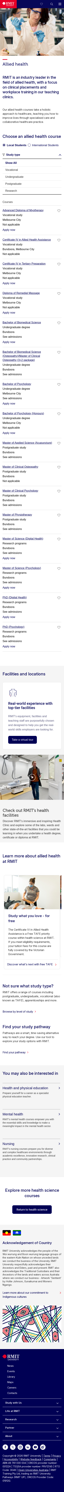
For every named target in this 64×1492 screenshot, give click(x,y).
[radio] (14, 144)
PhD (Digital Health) (15, 597)
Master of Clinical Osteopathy (20, 466)
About (8, 1436)
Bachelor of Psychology (17, 384)
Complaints (50, 1459)
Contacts (12, 1393)
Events (11, 1371)
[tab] (32, 163)
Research (11, 1419)
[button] (52, 4)
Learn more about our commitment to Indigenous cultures (32, 1294)
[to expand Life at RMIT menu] (57, 1411)
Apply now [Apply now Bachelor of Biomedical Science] (9, 342)
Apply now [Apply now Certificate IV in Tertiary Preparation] (9, 283)
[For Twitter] (13, 1446)
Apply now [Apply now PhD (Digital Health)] (9, 617)
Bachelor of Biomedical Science (22, 322)
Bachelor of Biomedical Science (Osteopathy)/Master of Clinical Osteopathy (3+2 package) (22, 355)
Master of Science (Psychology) (22, 568)
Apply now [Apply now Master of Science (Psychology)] (9, 587)
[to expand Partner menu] (57, 1427)
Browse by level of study (19, 1012)
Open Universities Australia (33, 1470)
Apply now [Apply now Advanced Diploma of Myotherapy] (9, 229)
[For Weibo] (43, 1446)
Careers (11, 1387)
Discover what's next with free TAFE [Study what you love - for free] (32, 964)
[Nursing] (31, 1144)
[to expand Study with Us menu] (57, 1402)
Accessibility (11, 1459)
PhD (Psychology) (13, 626)
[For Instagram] (20, 1446)
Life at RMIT (12, 1411)
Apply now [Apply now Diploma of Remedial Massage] (9, 312)
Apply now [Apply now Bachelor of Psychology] (9, 403)
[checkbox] (59, 211)
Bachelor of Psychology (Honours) (23, 413)
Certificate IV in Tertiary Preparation (24, 263)
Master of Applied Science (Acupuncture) (27, 442)
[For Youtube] (35, 1446)
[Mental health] (31, 1114)
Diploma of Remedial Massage (21, 293)
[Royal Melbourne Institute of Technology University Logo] (8, 4)
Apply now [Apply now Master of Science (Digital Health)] (9, 558)
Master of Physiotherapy (17, 514)
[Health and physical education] (31, 1088)
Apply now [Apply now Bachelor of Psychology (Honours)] (9, 433)
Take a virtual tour (22, 739)
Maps (10, 1382)
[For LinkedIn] (28, 1446)
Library (11, 1376)
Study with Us (13, 1402)
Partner (9, 1427)
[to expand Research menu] (57, 1419)
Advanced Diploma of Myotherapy (23, 210)
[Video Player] (32, 777)
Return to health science (32, 1209)
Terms (46, 1455)
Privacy (57, 1455)
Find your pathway (16, 1052)
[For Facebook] (5, 1446)
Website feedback (30, 1459)
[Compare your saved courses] (43, 4)
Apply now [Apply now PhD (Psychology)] (9, 646)
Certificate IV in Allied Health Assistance (27, 239)
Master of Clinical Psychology (20, 490)
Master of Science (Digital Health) (23, 538)
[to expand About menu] (57, 1436)
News (10, 1365)
